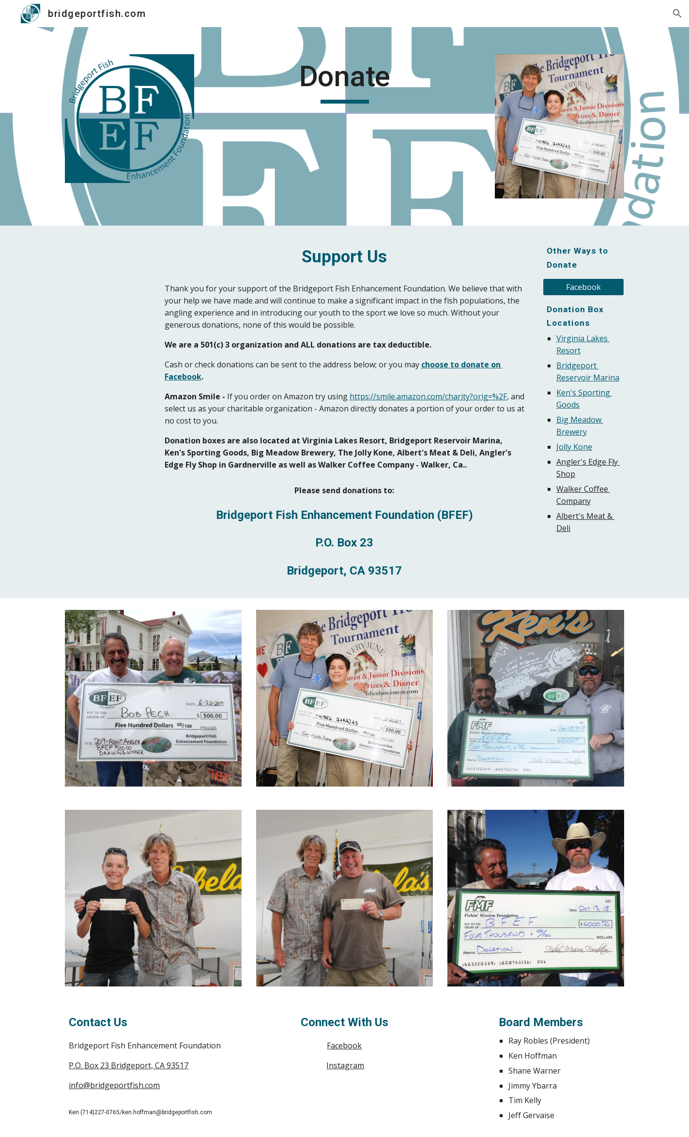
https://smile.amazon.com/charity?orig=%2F (428, 396)
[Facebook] (583, 287)
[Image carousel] (559, 126)
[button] (677, 13)
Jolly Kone (574, 446)
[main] (344, 80)
